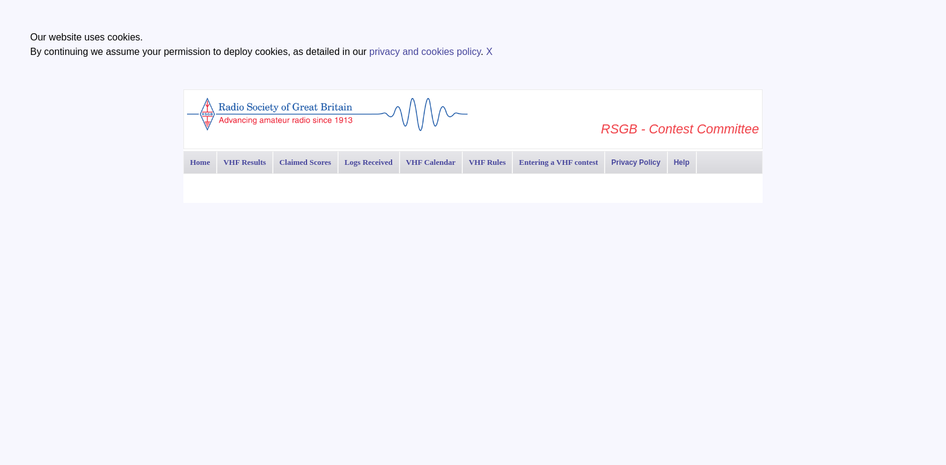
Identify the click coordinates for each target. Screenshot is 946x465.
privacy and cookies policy (425, 51)
